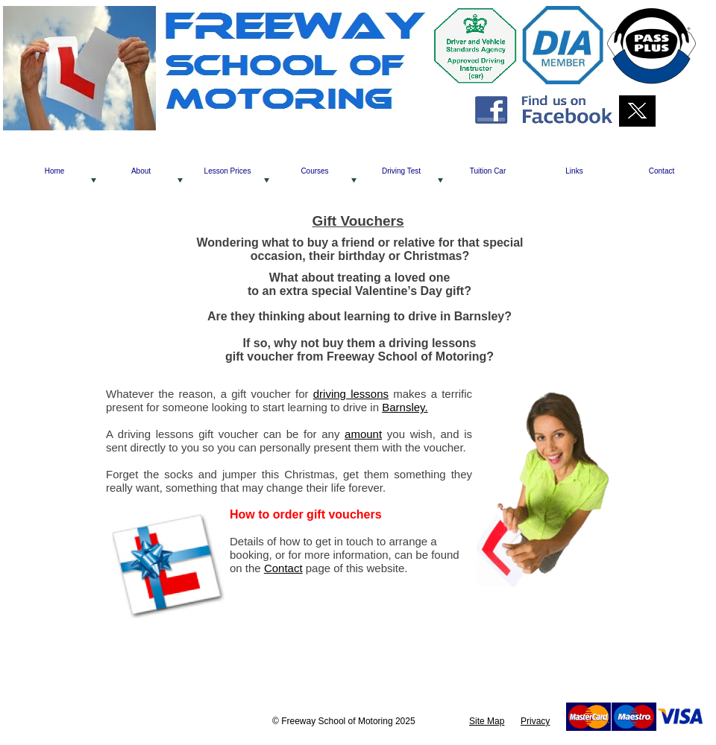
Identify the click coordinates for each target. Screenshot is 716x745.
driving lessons (351, 393)
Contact (283, 568)
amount (363, 434)
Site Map (486, 721)
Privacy (535, 721)
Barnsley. (404, 407)
